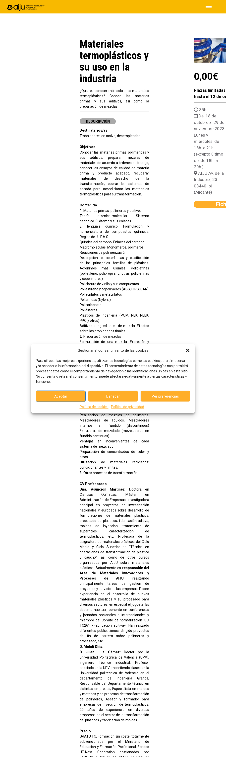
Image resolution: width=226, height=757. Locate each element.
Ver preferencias (165, 396)
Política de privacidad (127, 407)
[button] (187, 350)
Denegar (113, 396)
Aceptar (60, 396)
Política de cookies (94, 407)
